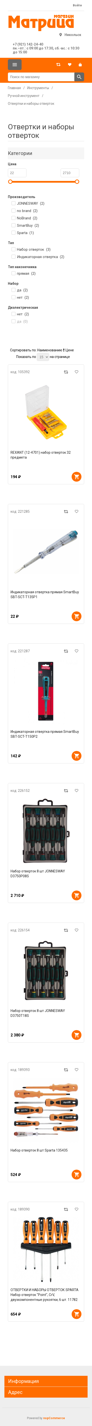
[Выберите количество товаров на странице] (43, 357)
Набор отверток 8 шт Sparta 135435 (39, 1150)
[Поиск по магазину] (41, 76)
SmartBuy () (28, 225)
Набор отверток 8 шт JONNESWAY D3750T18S (38, 1013)
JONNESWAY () (30, 203)
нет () (23, 297)
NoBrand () (27, 218)
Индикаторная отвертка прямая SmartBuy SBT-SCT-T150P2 (45, 734)
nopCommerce (54, 1418)
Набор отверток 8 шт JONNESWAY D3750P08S (38, 873)
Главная (14, 88)
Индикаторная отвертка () (40, 257)
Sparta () (25, 233)
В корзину (76, 477)
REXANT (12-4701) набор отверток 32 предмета (41, 455)
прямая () (26, 273)
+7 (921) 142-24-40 (28, 44)
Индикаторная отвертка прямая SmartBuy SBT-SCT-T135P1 (45, 594)
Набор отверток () (34, 249)
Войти (77, 5)
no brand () (27, 211)
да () (22, 290)
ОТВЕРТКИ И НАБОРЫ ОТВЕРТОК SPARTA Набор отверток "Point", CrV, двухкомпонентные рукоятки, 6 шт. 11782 (45, 1295)
